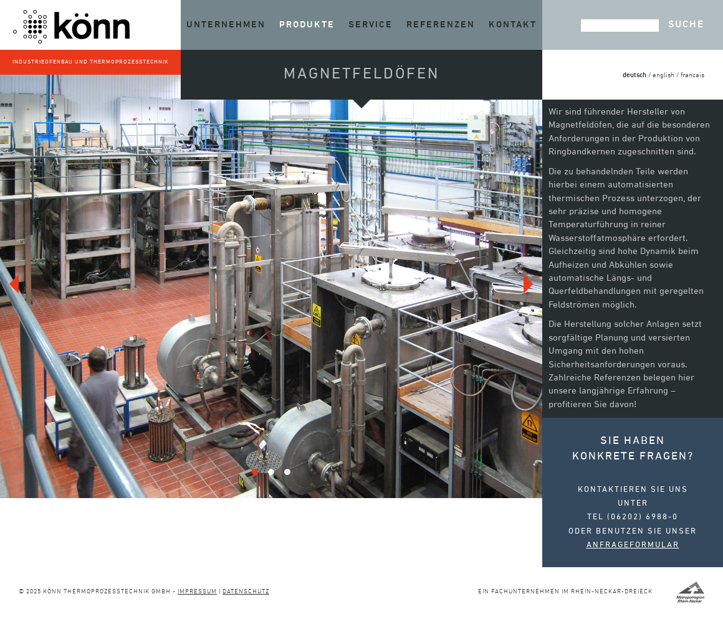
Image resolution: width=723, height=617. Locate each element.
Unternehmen (226, 24)
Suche (686, 25)
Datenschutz (246, 592)
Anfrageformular (633, 545)
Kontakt (513, 24)
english (663, 76)
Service (370, 24)
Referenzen (440, 24)
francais (692, 76)
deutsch (634, 75)
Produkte (307, 24)
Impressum (197, 592)
